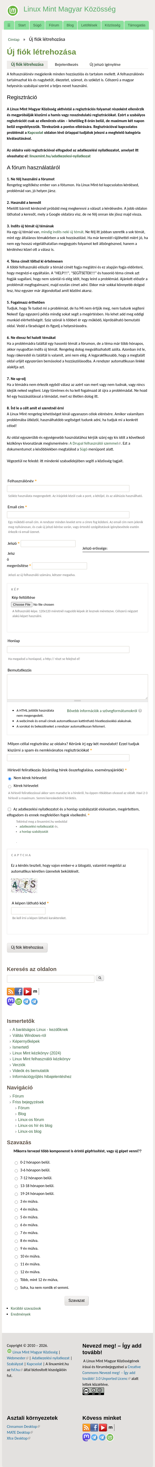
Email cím (17, 506)
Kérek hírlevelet (26, 785)
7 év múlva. (29, 1232)
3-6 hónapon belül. (35, 1170)
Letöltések (89, 25)
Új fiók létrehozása (29, 64)
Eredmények (21, 1314)
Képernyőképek (26, 1041)
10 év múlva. (30, 1256)
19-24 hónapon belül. (37, 1193)
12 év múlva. (30, 1272)
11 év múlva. (30, 1264)
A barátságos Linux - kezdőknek (40, 1030)
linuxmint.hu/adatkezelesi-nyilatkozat (60, 156)
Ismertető (20, 1047)
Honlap (14, 640)
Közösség (112, 25)
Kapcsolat (34, 1364)
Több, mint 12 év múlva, (39, 1279)
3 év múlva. (29, 1201)
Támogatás (136, 25)
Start (21, 25)
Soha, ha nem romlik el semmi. (44, 1287)
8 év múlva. (29, 1240)
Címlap (14, 39)
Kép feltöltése (23, 597)
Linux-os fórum (31, 1120)
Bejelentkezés (66, 64)
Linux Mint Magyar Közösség (74, 8)
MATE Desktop (20, 1432)
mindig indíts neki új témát (62, 232)
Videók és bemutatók (30, 1071)
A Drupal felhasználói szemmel (95, 443)
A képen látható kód (30, 903)
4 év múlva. (29, 1209)
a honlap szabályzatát (34, 832)
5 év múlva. (29, 1217)
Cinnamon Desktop (23, 1426)
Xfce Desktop (18, 1438)
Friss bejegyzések (28, 1102)
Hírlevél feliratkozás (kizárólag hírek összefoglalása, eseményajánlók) (67, 770)
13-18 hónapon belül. (37, 1185)
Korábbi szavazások (26, 1308)
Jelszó (14, 543)
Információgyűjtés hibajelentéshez (42, 1076)
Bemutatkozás (20, 670)
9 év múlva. (29, 1248)
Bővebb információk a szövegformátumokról (102, 710)
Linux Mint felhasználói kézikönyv (41, 1059)
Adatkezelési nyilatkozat (51, 1358)
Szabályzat (15, 1364)
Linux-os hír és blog (35, 1125)
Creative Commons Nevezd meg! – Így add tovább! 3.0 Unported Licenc (112, 1372)
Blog (70, 25)
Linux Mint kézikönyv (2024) (36, 1053)
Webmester (17, 1358)
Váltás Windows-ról (29, 1035)
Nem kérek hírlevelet (30, 777)
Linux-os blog (29, 1131)
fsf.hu (17, 1369)
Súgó (37, 25)
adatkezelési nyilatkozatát (37, 826)
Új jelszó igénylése (105, 64)
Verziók (18, 1065)
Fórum (54, 25)
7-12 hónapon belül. (36, 1178)
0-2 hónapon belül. (35, 1162)
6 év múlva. (29, 1225)
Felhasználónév (22, 481)
